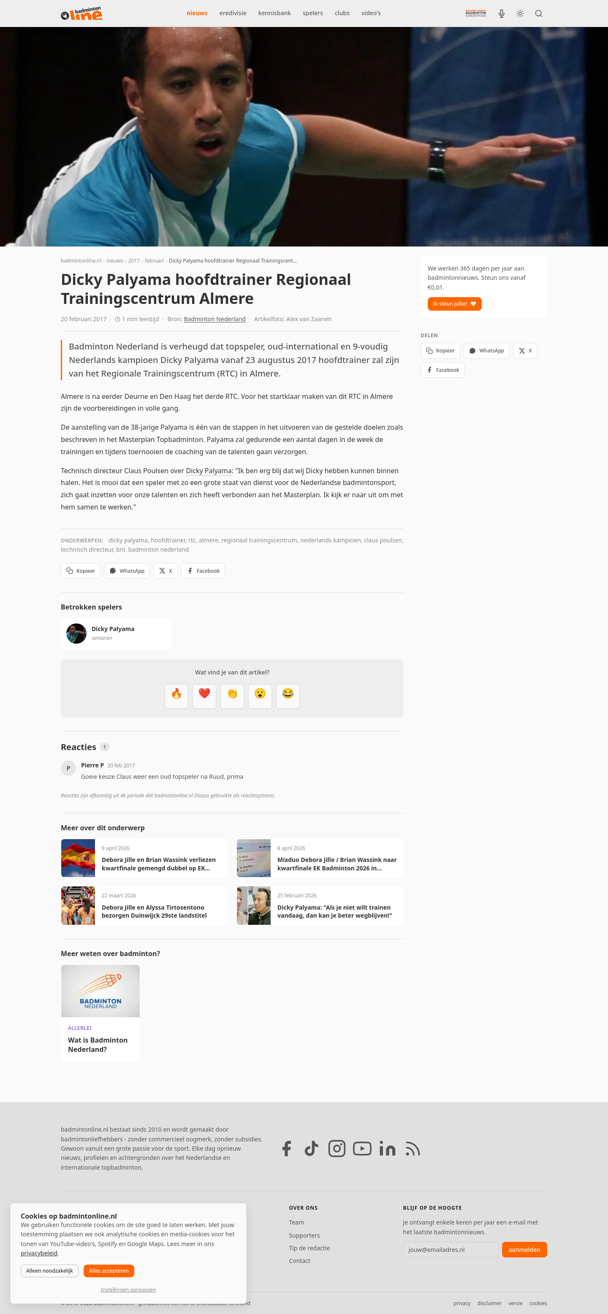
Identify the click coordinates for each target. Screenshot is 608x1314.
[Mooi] (204, 696)
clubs (342, 13)
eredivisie (233, 13)
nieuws (197, 13)
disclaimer (489, 1303)
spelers (313, 13)
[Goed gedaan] (232, 696)
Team (296, 1222)
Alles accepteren (109, 1270)
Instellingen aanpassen (128, 1289)
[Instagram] (337, 1148)
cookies (538, 1303)
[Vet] (176, 696)
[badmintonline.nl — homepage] (81, 13)
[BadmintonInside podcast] (501, 13)
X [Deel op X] (165, 570)
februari (154, 260)
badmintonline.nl (81, 260)
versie (515, 1303)
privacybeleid (39, 1253)
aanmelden (524, 1250)
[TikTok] (311, 1148)
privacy (461, 1303)
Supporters (304, 1235)
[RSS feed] (413, 1148)
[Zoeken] (538, 13)
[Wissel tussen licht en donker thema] (520, 13)
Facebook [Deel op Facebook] (203, 570)
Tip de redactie (309, 1248)
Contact (299, 1261)
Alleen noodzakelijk (49, 1270)
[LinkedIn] (387, 1148)
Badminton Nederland (215, 319)
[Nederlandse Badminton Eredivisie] (475, 13)
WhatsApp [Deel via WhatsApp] (126, 570)
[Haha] (288, 696)
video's (371, 13)
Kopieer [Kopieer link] (80, 570)
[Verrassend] (260, 696)
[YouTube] (362, 1148)
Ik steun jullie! (454, 303)
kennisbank (274, 13)
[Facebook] (286, 1148)
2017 (134, 260)
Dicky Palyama (209, 470)
